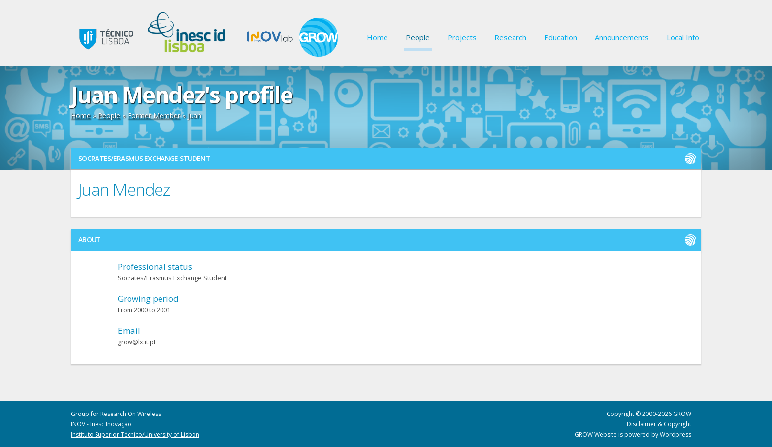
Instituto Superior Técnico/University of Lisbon (135, 434)
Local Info (683, 37)
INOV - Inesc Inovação (101, 424)
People (418, 37)
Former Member (154, 115)
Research (510, 37)
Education (560, 37)
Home (377, 37)
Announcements (622, 37)
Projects (462, 37)
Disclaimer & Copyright (659, 424)
